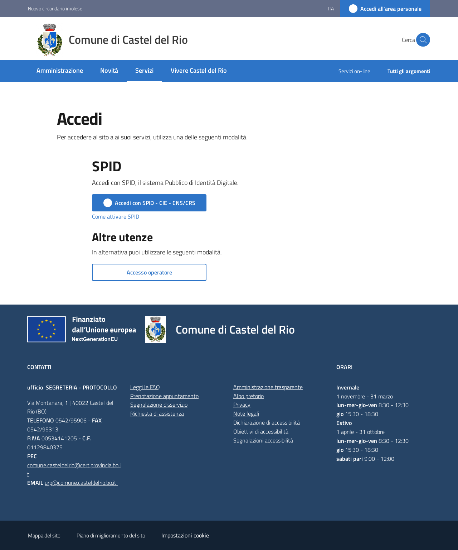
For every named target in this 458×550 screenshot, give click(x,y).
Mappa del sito (44, 535)
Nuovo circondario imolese (55, 8)
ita (331, 8)
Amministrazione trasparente (268, 387)
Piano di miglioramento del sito (111, 535)
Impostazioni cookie (185, 535)
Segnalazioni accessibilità (263, 440)
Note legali (246, 413)
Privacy (241, 404)
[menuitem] (60, 71)
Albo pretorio (248, 396)
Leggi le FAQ (145, 387)
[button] (421, 39)
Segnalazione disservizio (158, 404)
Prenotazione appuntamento (164, 396)
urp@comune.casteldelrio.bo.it (81, 482)
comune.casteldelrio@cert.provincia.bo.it (74, 469)
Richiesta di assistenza (157, 413)
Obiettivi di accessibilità (260, 431)
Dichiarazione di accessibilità (266, 422)
